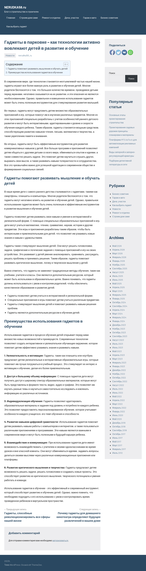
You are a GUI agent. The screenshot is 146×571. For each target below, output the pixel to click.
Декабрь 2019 (118, 422)
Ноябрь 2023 (118, 328)
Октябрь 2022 (119, 377)
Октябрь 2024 (119, 302)
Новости (10, 55)
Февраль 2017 (119, 449)
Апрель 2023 (118, 355)
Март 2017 (117, 445)
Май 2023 (117, 351)
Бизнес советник (109, 17)
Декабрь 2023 (119, 325)
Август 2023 (118, 340)
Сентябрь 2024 (119, 306)
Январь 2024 (118, 321)
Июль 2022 (117, 389)
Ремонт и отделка (51, 17)
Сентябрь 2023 (119, 336)
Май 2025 (117, 283)
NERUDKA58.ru (18, 6)
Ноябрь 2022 (118, 374)
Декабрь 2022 (119, 370)
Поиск (112, 73)
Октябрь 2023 (119, 332)
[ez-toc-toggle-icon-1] (65, 64)
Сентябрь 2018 (119, 430)
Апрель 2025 (118, 287)
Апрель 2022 (118, 400)
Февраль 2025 (119, 294)
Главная (10, 17)
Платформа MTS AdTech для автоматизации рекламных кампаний (123, 143)
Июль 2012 (117, 453)
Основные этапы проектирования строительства (117, 119)
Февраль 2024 (119, 317)
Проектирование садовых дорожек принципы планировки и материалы (121, 131)
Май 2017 (116, 441)
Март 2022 (117, 404)
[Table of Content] (66, 64)
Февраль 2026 (119, 257)
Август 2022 (118, 385)
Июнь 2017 (117, 437)
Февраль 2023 (119, 362)
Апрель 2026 (118, 249)
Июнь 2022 (117, 392)
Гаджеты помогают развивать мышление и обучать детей (37, 68)
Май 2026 (117, 246)
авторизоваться (60, 540)
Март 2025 (117, 291)
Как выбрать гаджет (16, 26)
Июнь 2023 (117, 347)
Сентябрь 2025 (119, 268)
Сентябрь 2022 (119, 381)
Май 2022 (117, 396)
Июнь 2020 (117, 415)
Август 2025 (118, 272)
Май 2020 (117, 419)
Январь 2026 (118, 261)
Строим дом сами (28, 17)
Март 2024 (117, 313)
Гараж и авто (89, 17)
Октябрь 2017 (118, 434)
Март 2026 (117, 253)
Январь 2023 (118, 366)
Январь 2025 (118, 298)
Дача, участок (72, 17)
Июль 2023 (117, 343)
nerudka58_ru (25, 55)
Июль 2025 (117, 276)
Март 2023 (117, 358)
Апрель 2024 (118, 310)
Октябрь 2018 (118, 426)
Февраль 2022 (119, 407)
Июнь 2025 (117, 279)
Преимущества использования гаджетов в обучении (35, 72)
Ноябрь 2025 (118, 264)
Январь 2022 (118, 411)
